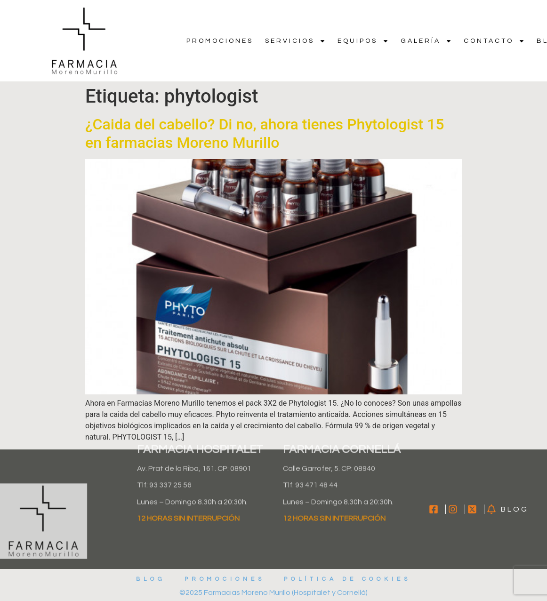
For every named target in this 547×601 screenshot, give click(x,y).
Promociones (219, 41)
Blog (150, 579)
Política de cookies (348, 579)
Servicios (295, 41)
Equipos (363, 41)
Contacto (494, 41)
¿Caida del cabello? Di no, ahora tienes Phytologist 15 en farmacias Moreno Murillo (264, 133)
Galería (426, 41)
